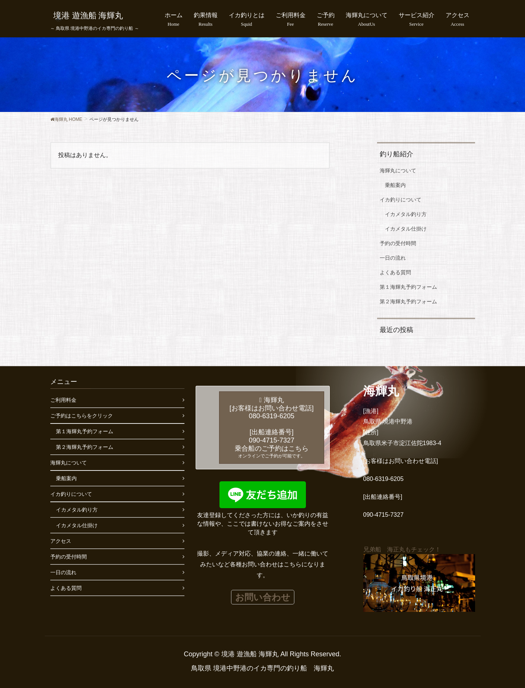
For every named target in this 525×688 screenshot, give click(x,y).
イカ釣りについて (400, 200)
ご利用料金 (63, 400)
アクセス (60, 541)
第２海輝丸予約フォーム (408, 301)
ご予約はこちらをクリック (81, 416)
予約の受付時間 (398, 243)
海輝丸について (398, 170)
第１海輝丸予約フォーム (408, 287)
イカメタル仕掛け (406, 229)
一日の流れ (393, 258)
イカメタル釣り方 (406, 214)
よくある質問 (395, 272)
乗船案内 (395, 185)
